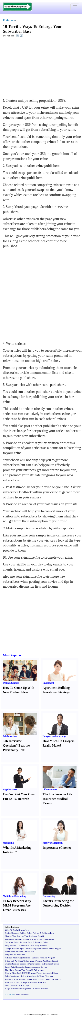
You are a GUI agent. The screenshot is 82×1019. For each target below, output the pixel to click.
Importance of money (57, 847)
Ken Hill (10, 35)
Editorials (9, 20)
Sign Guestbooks (46, 939)
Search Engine (32, 948)
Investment (48, 682)
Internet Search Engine (51, 948)
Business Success (51, 964)
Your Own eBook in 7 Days (17, 985)
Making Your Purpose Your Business (21, 936)
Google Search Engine (14, 948)
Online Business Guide (15, 933)
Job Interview (10, 736)
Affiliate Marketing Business (17, 957)
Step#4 (41, 936)
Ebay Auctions (41, 945)
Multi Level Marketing (14, 896)
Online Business (11, 682)
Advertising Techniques (15, 979)
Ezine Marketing (12, 976)
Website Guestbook (13, 939)
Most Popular (12, 655)
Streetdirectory (35, 1015)
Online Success (34, 964)
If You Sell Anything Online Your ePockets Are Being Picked (31, 961)
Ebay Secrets (10, 945)
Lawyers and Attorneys (54, 736)
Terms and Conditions (49, 1015)
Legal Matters (10, 789)
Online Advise (48, 933)
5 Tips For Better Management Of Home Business (26, 988)
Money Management (53, 842)
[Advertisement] (35, 68)
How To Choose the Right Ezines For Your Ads (25, 982)
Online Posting (30, 939)
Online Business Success (15, 964)
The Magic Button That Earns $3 (19, 970)
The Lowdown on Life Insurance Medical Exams (57, 799)
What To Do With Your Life (17, 930)
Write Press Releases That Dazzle (19, 951)
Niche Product (33, 979)
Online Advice (32, 933)
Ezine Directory (46, 976)
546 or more (39, 970)
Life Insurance (50, 789)
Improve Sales (41, 942)
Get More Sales (11, 942)
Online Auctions (25, 945)
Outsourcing (49, 896)
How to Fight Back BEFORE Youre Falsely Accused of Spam (31, 973)
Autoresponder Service (37, 967)
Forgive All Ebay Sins (14, 954)
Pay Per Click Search (51, 979)
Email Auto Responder (15, 967)
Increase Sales (26, 942)
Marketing (8, 842)
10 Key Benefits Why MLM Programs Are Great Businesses (17, 905)
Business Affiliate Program (43, 957)
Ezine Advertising (29, 976)
